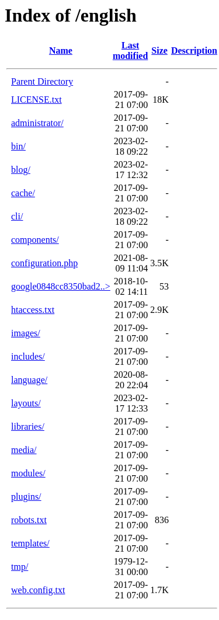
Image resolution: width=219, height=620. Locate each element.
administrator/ (37, 123)
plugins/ (26, 496)
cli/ (17, 216)
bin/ (18, 146)
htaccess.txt (32, 310)
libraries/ (27, 426)
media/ (24, 450)
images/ (25, 333)
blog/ (20, 170)
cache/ (23, 193)
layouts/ (26, 403)
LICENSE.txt (36, 100)
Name (60, 50)
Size (159, 50)
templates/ (30, 543)
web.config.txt (38, 590)
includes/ (28, 356)
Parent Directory (42, 81)
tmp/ (19, 567)
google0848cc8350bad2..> (60, 286)
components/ (35, 240)
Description (194, 50)
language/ (29, 380)
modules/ (28, 473)
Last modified (130, 50)
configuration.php (44, 263)
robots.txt (29, 520)
